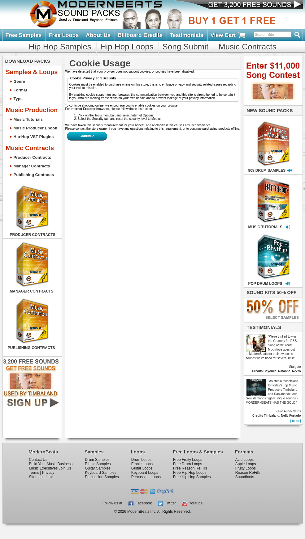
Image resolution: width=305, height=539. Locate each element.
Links (50, 477)
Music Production (32, 110)
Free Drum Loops (187, 464)
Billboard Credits (140, 35)
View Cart (228, 35)
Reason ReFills (247, 472)
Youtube (192, 503)
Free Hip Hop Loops (189, 472)
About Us (98, 35)
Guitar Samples (98, 468)
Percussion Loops (146, 477)
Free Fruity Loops (187, 459)
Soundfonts (244, 477)
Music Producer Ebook (35, 128)
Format (20, 90)
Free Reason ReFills (190, 468)
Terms (34, 472)
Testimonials (186, 35)
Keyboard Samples (100, 472)
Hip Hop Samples (60, 46)
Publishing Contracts (34, 174)
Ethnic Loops (142, 464)
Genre (19, 81)
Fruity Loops (245, 468)
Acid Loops (244, 459)
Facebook (140, 503)
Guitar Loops (142, 468)
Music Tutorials (28, 119)
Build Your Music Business (51, 464)
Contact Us (38, 459)
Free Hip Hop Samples (192, 477)
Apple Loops (245, 464)
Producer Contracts (32, 157)
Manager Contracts (32, 166)
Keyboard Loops (144, 472)
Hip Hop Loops (127, 46)
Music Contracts (247, 46)
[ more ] (295, 421)
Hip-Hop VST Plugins (34, 136)
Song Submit (185, 46)
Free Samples (24, 35)
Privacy (48, 472)
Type (18, 98)
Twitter (167, 503)
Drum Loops (141, 459)
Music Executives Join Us (50, 468)
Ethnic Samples (98, 464)
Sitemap (36, 477)
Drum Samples (97, 459)
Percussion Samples (102, 477)
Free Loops (64, 35)
